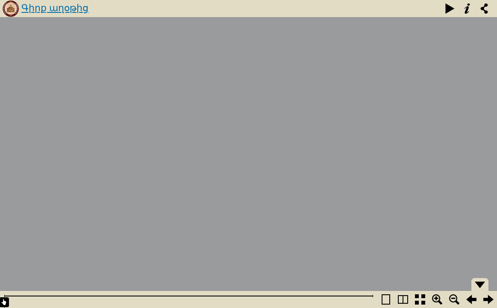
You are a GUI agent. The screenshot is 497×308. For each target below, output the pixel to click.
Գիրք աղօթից (54, 8)
